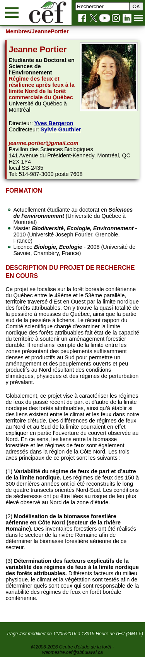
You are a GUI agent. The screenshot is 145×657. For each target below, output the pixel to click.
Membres (17, 31)
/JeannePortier (49, 31)
